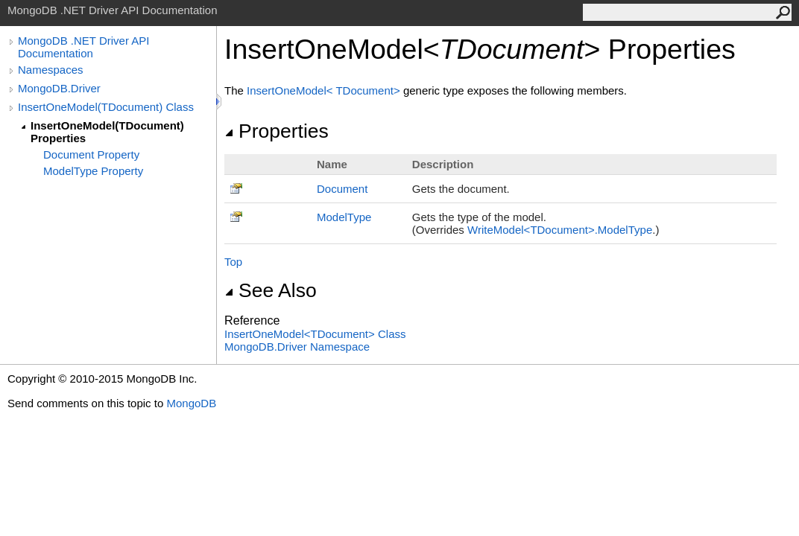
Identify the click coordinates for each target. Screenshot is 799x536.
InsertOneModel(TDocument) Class (106, 106)
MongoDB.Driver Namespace (297, 346)
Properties (276, 131)
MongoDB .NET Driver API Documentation (83, 47)
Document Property (91, 154)
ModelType (344, 217)
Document (342, 188)
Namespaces (50, 69)
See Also (270, 290)
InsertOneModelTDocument (325, 90)
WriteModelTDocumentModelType (559, 229)
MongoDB (191, 403)
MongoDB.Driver (59, 88)
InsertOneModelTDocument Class (314, 334)
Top (233, 261)
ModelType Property (93, 171)
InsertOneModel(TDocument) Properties (107, 131)
